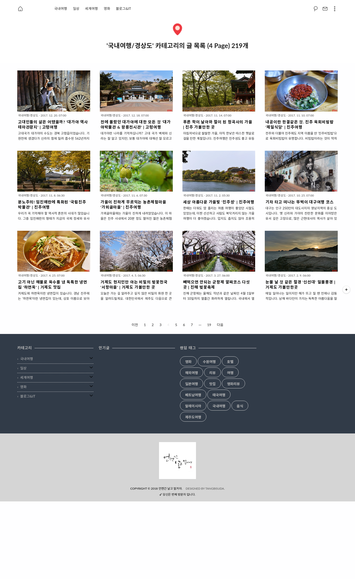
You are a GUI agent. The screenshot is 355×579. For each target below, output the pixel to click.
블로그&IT (123, 8)
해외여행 (191, 373)
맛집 (212, 384)
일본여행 (191, 384)
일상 (76, 8)
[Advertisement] (177, 476)
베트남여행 (193, 395)
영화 (107, 8)
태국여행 (219, 395)
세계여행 (91, 8)
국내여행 (60, 8)
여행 (230, 373)
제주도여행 (193, 417)
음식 (240, 406)
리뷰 (212, 373)
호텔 (230, 362)
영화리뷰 (233, 384)
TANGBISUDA (214, 566)
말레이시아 (193, 406)
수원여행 (209, 362)
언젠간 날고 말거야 (170, 566)
